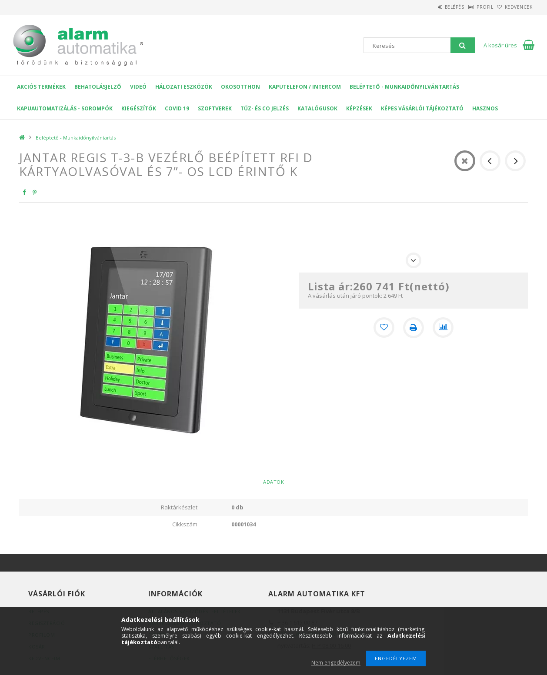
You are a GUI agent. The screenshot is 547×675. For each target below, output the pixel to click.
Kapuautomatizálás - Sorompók (65, 108)
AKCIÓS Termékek (41, 86)
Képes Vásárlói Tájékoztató (422, 108)
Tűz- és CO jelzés (264, 108)
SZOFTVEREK (215, 108)
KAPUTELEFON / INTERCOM (305, 86)
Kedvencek (514, 7)
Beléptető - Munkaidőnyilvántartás (404, 86)
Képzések (359, 108)
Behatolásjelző (97, 86)
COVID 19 (177, 108)
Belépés (432, 7)
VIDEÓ (138, 86)
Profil (471, 7)
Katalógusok (317, 108)
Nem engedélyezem (335, 662)
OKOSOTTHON (240, 86)
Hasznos (485, 108)
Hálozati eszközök (183, 86)
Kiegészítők (138, 108)
